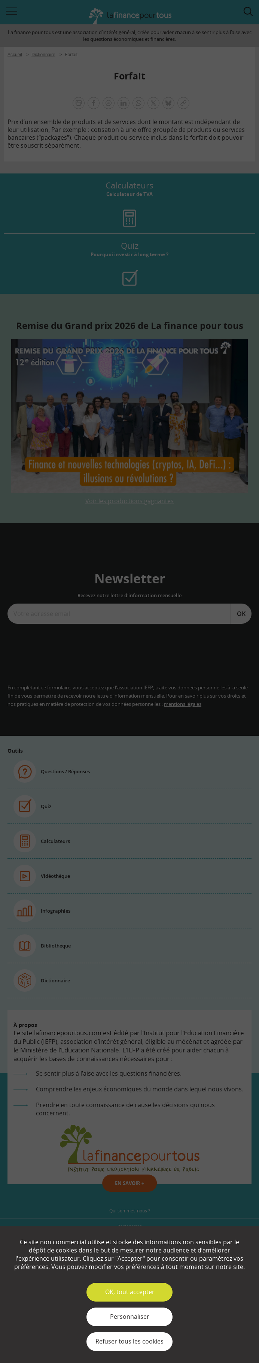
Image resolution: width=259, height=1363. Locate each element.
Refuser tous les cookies (129, 1341)
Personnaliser (129, 1316)
